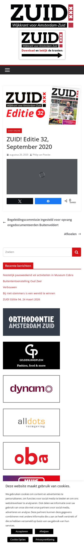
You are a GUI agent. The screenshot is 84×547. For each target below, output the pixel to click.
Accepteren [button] (22, 531)
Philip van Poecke (41, 154)
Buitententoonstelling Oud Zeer (22, 281)
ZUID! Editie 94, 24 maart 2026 (21, 299)
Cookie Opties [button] (18, 539)
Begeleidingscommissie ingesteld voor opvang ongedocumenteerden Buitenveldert (37, 222)
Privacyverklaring (45, 539)
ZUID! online (14, 130)
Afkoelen (72, 234)
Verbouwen (10, 287)
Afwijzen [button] (44, 531)
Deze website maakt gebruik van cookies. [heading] (38, 486)
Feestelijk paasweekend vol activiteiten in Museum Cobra (38, 275)
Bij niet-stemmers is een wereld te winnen (29, 293)
